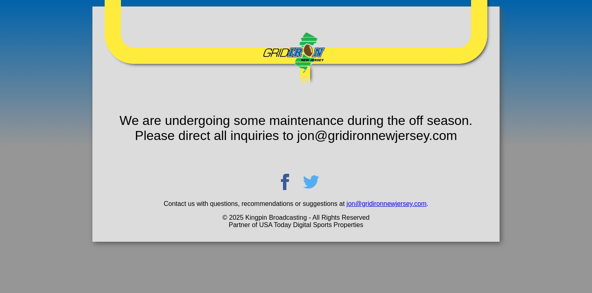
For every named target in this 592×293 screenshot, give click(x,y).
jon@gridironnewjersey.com (386, 203)
